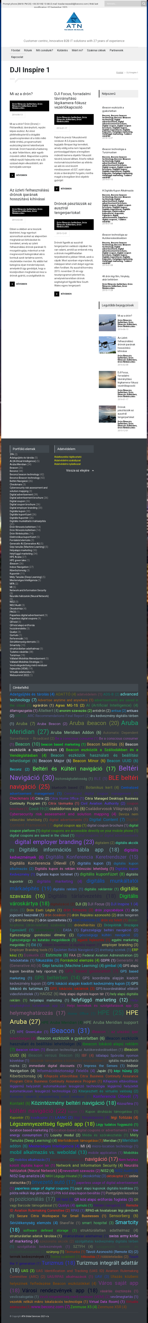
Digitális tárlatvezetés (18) (82, 896)
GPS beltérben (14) (57, 978)
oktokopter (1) (118, 1176)
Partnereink (116, 50)
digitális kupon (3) (94, 863)
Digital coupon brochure (22, 504)
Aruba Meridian (18, 464)
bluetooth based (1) (68, 788)
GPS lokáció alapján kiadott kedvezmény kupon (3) (88, 983)
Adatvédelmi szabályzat (67, 460)
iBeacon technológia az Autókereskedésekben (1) (84, 1050)
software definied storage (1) (50, 1230)
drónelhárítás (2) (88, 925)
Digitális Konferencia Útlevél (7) (42, 863)
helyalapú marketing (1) (49, 1000)
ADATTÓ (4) (66, 694)
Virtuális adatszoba (20, 672)
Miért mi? (77, 50)
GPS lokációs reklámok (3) (72, 988)
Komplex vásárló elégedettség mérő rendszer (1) (50, 1097)
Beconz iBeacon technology (25, 477)
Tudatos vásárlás (19, 652)
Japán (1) (104, 1071)
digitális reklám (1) (68, 889)
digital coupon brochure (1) (107, 825)
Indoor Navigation (19, 567)
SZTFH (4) (83, 1246)
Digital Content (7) (107, 819)
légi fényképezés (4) (92, 1117)
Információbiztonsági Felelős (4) (66, 1071)
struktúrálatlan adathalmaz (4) (109, 1230)
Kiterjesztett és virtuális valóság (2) (108, 1091)
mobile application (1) (105, 1153)
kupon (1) (76, 1112)
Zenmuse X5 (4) (83, 1307)
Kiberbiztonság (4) (26, 1076)
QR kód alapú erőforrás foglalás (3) (104, 1199)
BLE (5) (100, 778)
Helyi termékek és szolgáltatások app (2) (102, 1006)
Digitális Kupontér (19, 518)
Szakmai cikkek (96, 50)
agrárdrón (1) (43, 705)
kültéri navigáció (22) (38, 1110)
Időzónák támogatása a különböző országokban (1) (69, 1061)
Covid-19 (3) (39, 809)
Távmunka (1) (75, 1252)
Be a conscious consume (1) (76, 738)
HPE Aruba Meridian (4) (62, 1022)
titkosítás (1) (91, 1257)
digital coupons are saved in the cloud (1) (42, 835)
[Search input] (123, 3)
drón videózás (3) (86, 920)
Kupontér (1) (19, 1118)
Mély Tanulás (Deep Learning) (26, 577)
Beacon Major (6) (55, 760)
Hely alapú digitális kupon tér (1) (84, 994)
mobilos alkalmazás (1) (32, 1160)
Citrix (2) (42, 798)
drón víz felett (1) (114, 920)
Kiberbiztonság (18, 570)
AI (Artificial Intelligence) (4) (112, 705)
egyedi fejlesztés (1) (94, 940)
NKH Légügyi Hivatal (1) (63, 1176)
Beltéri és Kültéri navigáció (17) (74, 769)
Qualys (13, 632)
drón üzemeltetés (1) (56, 920)
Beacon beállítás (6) (105, 744)
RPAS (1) (78, 1210)
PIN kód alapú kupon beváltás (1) (80, 1193)
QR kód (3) (64, 1199)
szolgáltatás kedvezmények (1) (43, 1247)
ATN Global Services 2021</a (35, 1316)
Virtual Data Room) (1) (107, 1302)
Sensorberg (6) (123, 1215)
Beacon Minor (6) (89, 760)
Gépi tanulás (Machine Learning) (27, 546)
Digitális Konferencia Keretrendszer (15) (92, 857)
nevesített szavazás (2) (81, 1171)
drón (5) (17, 910)
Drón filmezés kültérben (27, 105)
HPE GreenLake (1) (32, 1032)
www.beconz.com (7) (50, 1306)
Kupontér (119, 213)
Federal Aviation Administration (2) (110, 955)
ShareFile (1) (70, 1223)
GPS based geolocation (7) (91, 971)
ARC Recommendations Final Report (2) (59, 716)
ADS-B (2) (111, 694)
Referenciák (16, 638)
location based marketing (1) (31, 1130)
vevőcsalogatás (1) (24, 1297)
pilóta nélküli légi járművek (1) (32, 1193)
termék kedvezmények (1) (30, 1257)
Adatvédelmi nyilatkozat (67, 464)
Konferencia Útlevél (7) (115, 1096)
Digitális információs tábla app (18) (69, 850)
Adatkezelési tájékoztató (68, 456)
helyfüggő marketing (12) (100, 1000)
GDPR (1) (108, 960)
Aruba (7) (25, 723)
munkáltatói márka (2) (67, 1160)
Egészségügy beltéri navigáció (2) (109, 930)
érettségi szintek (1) (115, 950)
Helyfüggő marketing (112, 134)
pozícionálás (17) (35, 1199)
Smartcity (15, 645)
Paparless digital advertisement (110, 216)
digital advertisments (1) (68, 820)
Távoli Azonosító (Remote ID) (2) (112, 1252)
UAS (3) (28, 1271)
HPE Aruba (15, 557)
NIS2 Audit (15, 605)
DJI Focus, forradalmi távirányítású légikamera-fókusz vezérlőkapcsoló (72, 100)
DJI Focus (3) (99, 904)
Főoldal (15, 50)
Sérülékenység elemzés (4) (34, 1223)
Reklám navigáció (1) (109, 1205)
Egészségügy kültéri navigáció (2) (107, 935)
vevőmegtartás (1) (124, 1297)
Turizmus (15, 655)
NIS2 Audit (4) (126, 1171)
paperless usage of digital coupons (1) (44, 1188)
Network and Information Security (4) (89, 1165)
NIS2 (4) (107, 1171)
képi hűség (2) (126, 1071)
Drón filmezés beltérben (24, 104)
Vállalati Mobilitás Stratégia (24, 662)
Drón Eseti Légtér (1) (44, 910)
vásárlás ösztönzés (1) (119, 1291)
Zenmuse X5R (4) (112, 1307)
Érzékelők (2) (34, 955)
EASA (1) (70, 930)
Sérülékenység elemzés (23, 641)
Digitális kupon (120, 128)
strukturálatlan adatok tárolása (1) (36, 1236)
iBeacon (14, 563)
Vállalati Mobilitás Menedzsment (27, 658)
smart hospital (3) (98, 1223)
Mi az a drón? (21, 94)
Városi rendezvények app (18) (59, 1290)
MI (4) (86, 1146)
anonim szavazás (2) (75, 711)
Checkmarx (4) (22, 798)
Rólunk (28, 50)
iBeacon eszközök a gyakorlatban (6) (71, 1038)
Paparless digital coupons (115, 218)
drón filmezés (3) (78, 910)
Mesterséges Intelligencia (23, 580)
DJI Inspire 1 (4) (124, 904)
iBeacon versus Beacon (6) (54, 1055)
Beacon (14, 467)
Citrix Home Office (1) (67, 798)
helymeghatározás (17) (37, 1013)
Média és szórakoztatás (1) (105, 1135)
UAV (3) (102, 1276)
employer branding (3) (120, 945)
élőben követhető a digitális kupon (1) (71, 945)
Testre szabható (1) (65, 1257)
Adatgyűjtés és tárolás (22, 457)
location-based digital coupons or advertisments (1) (93, 1130)
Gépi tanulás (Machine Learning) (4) (73, 965)
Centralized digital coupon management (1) (101, 793)
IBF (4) (88, 1055)
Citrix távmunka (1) (63, 803)
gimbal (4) (113, 965)
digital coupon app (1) (70, 825)
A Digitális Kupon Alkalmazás (118, 190)
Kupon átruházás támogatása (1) (111, 1112)
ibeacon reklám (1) (30, 1050)
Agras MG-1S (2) (70, 705)
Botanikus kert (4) (102, 787)
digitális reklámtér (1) (101, 889)
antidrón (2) (101, 711)
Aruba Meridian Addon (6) (76, 732)
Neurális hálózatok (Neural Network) (29, 596)
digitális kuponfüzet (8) (102, 874)
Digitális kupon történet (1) (57, 874)
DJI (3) (81, 904)
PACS (13, 611)
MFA (12, 583)
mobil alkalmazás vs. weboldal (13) (48, 1152)
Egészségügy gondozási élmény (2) (42, 935)
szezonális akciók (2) (57, 1241)
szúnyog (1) (55, 1252)
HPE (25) (111, 1012)
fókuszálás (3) (47, 960)
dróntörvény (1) (48, 930)
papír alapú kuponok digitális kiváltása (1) (106, 1188)
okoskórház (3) (94, 1176)
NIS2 (12, 601)
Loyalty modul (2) (65, 1135)
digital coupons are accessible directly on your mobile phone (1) (89, 831)
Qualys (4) (66, 1205)
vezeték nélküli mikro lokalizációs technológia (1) (49, 1302)
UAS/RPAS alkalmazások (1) (70, 1277)
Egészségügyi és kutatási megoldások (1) (43, 940)
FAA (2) (75, 955)
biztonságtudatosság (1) (74, 779)
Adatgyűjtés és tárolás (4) (32, 694)
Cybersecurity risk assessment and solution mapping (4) (63, 814)
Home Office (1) (81, 1014)
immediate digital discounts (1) (55, 1066)
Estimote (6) (57, 955)
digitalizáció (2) (62, 904)
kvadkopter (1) (42, 1118)
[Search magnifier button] (144, 3)
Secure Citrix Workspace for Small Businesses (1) (61, 1216)
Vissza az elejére (77, 470)
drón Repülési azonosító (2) (94, 915)
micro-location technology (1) (115, 1146)
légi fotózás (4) (124, 1117)
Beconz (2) (19, 769)
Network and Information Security (28, 590)
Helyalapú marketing (122, 132)
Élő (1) (36, 945)
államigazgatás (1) (24, 711)
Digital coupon (109, 126)
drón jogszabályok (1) (112, 910)
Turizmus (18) (58, 1263)
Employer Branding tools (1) (31, 950)
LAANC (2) (64, 1118)
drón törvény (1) (27, 920)
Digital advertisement (111, 120)
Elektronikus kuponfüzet (113, 212)
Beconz (106, 115)
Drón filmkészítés (126, 326)
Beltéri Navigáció (19, 481)
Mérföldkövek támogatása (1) (80, 1141)
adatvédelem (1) (89, 694)
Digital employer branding (23, 507)
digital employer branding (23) (54, 842)
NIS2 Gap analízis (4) (27, 1176)
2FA (12, 454)
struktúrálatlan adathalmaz (24, 648)
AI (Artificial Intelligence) (23, 461)
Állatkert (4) (48, 710)
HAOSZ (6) (49, 993)
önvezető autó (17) (54, 1182)
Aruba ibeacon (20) (94, 723)
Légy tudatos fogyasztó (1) (117, 1125)
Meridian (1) (112, 1141)
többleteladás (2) (114, 1257)
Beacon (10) (27, 744)
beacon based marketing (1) (63, 744)
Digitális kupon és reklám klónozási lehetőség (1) (74, 869)
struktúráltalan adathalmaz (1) (85, 1236)
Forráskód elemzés (20, 540)
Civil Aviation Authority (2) (103, 803)
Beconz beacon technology (24, 474)
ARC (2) (21, 716)
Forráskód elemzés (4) (80, 960)
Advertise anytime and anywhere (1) (65, 700)
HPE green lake (18, 560)
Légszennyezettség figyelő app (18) (52, 1124)
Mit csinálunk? (44, 50)
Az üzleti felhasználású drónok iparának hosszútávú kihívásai (29, 194)
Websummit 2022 (19, 675)
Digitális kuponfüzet (112, 130)
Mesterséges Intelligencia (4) (54, 1146)
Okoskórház (16, 608)
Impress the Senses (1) (104, 1066)
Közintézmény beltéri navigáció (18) (73, 1103)
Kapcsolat (17, 57)
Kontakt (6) (20, 1103)
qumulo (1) (84, 1205)
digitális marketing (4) (59, 881)
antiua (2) (118, 711)
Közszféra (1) (127, 1104)
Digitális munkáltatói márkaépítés (28, 521)
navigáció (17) (101, 1159)
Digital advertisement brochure (114, 123)
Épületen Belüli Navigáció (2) (76, 950)
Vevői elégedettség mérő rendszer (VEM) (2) (74, 1297)
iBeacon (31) (70, 1031)
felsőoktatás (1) (22, 960)
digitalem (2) (105, 843)
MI (11, 587)
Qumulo (14, 635)
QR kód (13, 622)
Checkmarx (16, 484)
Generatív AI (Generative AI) (25, 543)
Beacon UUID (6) (122, 760)
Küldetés (62, 50)
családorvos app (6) (67, 808)
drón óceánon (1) (58, 915)
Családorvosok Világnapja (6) (111, 808)
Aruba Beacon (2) (52, 724)
